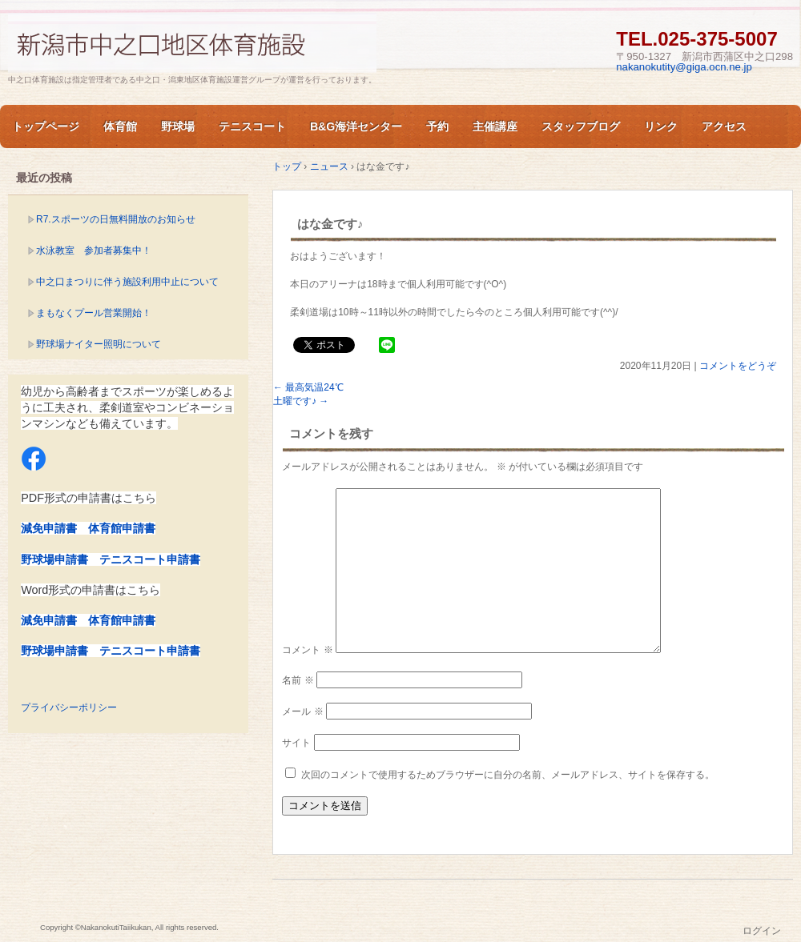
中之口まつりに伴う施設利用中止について (127, 281)
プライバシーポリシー (69, 707)
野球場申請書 (54, 559)
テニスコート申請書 (149, 559)
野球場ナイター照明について (98, 344)
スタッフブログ (580, 126)
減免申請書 (49, 528)
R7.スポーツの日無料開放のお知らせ (115, 219)
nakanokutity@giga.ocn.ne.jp (684, 67)
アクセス (724, 126)
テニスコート (252, 126)
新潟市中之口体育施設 (192, 43)
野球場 (178, 126)
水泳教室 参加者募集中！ (93, 250)
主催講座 (495, 126)
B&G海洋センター (356, 126)
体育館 (120, 126)
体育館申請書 (121, 528)
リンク (661, 126)
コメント (307, 649)
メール (302, 711)
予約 (437, 126)
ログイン (762, 930)
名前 (297, 680)
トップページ (45, 126)
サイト (296, 742)
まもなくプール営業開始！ (93, 313)
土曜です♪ (300, 401)
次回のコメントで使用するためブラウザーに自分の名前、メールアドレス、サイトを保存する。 (507, 774)
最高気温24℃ (308, 387)
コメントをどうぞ (737, 365)
